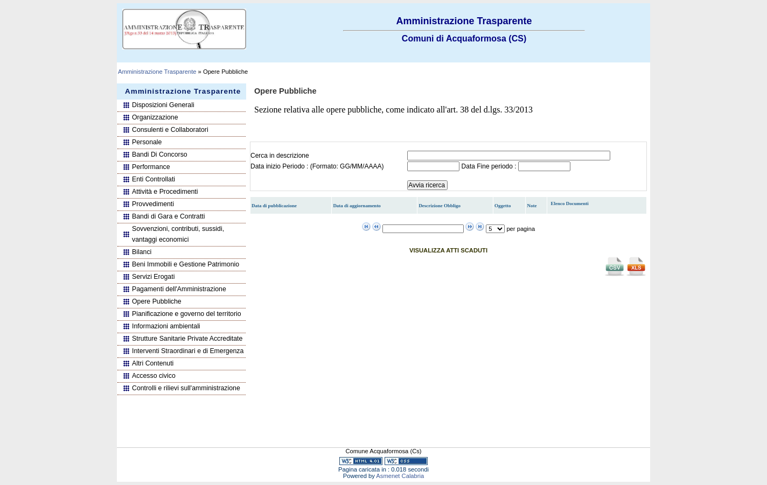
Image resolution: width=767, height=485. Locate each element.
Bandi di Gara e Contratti (168, 216)
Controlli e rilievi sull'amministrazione (186, 388)
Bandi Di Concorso (159, 154)
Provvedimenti (153, 204)
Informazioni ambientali (166, 326)
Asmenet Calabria (400, 476)
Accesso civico (154, 375)
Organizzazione (155, 117)
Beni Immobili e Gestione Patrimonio (185, 264)
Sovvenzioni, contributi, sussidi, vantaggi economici (178, 234)
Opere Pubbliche (157, 301)
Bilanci (141, 252)
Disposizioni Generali (163, 105)
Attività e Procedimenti (165, 191)
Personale (147, 142)
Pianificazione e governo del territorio (186, 314)
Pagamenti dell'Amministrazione (179, 289)
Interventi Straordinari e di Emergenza (187, 351)
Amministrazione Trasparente (157, 71)
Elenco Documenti (570, 203)
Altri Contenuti (152, 363)
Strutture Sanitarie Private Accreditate (187, 338)
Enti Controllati (153, 179)
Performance (151, 167)
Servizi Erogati (153, 276)
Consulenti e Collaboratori (170, 129)
